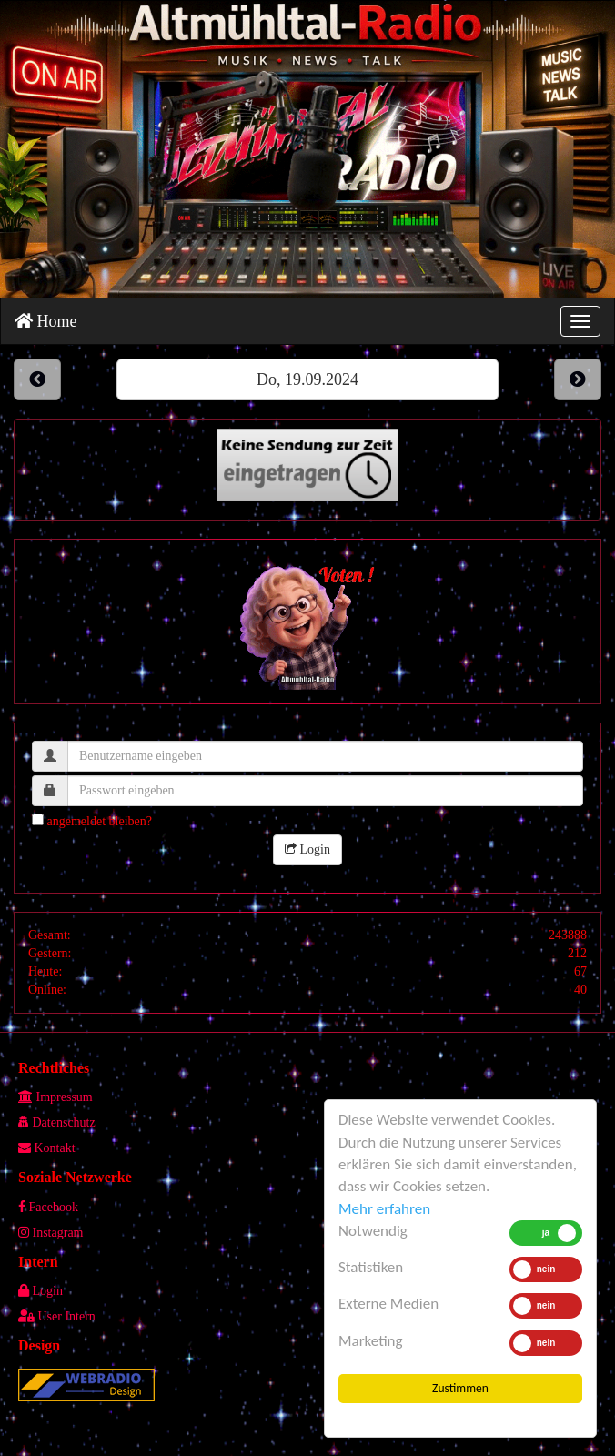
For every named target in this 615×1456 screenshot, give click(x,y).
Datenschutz (57, 1122)
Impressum (55, 1097)
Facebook (48, 1207)
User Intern (57, 1316)
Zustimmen (460, 1388)
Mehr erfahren (384, 1208)
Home (46, 321)
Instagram (50, 1232)
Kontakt (47, 1148)
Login (307, 849)
